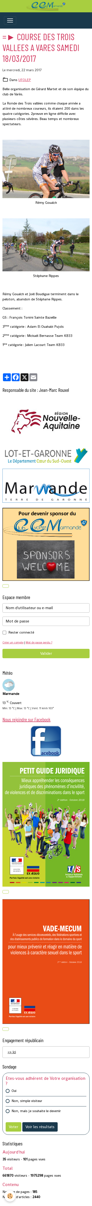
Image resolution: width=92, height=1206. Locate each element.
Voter (13, 1126)
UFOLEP (24, 80)
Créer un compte (13, 642)
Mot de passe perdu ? (39, 642)
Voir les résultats (40, 1126)
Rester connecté (21, 632)
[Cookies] (9, 1196)
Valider (46, 653)
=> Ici (12, 1052)
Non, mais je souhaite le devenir (36, 1111)
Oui (14, 1090)
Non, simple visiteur (27, 1101)
